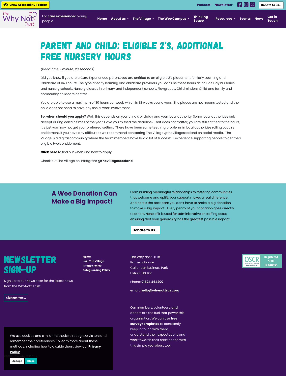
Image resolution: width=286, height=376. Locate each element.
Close (31, 361)
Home (102, 18)
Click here (49, 152)
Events (245, 18)
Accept (17, 361)
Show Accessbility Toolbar (25, 4)
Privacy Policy (92, 266)
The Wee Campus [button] (172, 18)
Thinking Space (200, 19)
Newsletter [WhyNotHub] (223, 5)
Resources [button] (224, 18)
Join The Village (93, 261)
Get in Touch (273, 19)
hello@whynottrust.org (160, 290)
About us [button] (118, 18)
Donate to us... (271, 5)
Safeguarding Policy (96, 270)
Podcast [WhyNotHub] (204, 5)
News (259, 18)
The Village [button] (142, 18)
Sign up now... (16, 298)
